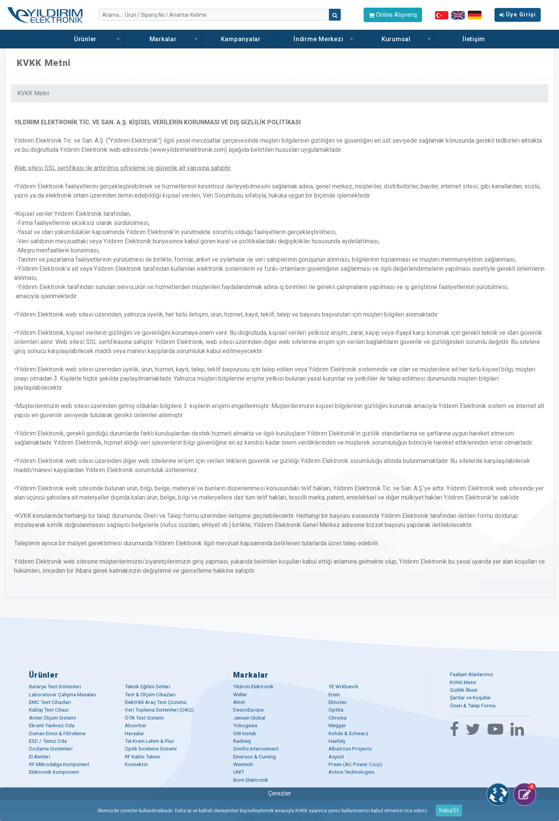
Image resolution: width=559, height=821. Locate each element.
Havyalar (134, 733)
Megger (337, 725)
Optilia (336, 710)
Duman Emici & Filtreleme (57, 733)
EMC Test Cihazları (50, 702)
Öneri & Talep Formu (473, 705)
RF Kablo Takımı (142, 757)
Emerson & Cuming (254, 757)
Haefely (337, 741)
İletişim (473, 39)
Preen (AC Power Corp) (355, 764)
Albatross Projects (350, 748)
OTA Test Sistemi (144, 718)
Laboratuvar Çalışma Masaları (62, 694)
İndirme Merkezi (318, 39)
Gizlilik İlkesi (463, 690)
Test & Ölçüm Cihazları (150, 694)
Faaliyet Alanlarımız (471, 674)
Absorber (136, 725)
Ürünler (85, 39)
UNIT (238, 772)
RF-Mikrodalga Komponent (59, 764)
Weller (240, 694)
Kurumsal (396, 39)
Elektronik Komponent (54, 772)
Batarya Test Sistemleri (55, 686)
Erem (334, 694)
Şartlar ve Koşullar (470, 697)
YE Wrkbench (343, 686)
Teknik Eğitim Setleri (147, 686)
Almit (239, 702)
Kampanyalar (241, 39)
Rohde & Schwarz (348, 733)
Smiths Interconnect (256, 748)
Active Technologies (351, 772)
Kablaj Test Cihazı (49, 710)
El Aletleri (39, 757)
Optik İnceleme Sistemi (151, 748)
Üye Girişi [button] (517, 14)
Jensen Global (249, 718)
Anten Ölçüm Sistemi (52, 718)
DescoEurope (248, 710)
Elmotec (338, 702)
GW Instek (244, 733)
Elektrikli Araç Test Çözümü (156, 702)
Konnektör (136, 764)
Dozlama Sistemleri (50, 748)
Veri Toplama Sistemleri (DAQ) (159, 710)
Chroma (337, 718)
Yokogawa (245, 725)
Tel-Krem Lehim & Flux (149, 741)
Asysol (336, 757)
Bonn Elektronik (250, 780)
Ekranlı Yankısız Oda (51, 725)
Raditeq (242, 741)
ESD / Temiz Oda (48, 741)
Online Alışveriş (393, 14)
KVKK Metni (463, 682)
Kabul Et (449, 810)
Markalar (163, 39)
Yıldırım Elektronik (253, 686)
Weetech (243, 764)
